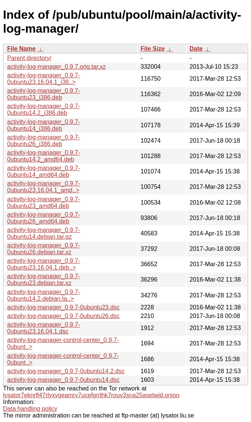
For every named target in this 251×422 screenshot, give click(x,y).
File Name (21, 48)
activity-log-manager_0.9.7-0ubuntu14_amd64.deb (43, 171)
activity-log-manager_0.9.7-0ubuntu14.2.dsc (66, 371)
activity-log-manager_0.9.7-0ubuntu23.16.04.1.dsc (43, 328)
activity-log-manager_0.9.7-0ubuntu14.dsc (63, 380)
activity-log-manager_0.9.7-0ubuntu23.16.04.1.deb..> (43, 264)
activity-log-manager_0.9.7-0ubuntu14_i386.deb (43, 125)
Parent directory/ (29, 58)
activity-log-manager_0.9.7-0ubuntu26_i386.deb (43, 140)
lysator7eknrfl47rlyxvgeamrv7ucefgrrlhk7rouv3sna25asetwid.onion (91, 395)
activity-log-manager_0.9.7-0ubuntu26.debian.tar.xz (43, 248)
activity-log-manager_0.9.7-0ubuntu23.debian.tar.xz (43, 279)
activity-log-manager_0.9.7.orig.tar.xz (56, 66)
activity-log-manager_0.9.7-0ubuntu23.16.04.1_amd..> (43, 186)
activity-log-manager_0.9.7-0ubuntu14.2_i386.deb (43, 109)
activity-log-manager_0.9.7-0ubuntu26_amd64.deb (43, 218)
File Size (153, 48)
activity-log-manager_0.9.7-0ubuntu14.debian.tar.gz (43, 233)
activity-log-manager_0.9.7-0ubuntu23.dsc (63, 307)
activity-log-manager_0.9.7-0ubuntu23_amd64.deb (43, 202)
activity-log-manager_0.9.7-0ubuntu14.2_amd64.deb (43, 156)
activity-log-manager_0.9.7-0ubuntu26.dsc (63, 316)
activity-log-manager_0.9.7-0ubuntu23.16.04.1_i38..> (43, 78)
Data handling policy (30, 408)
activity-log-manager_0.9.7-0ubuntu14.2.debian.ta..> (43, 295)
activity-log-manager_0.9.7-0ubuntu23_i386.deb (43, 94)
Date (196, 48)
